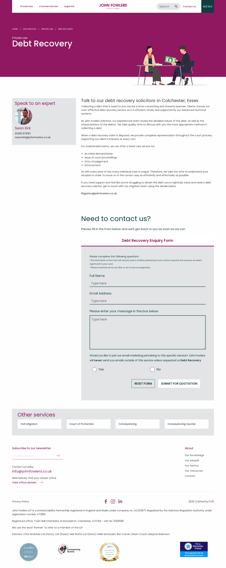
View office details (24, 482)
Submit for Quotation (179, 383)
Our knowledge (194, 455)
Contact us (189, 6)
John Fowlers (113, 6)
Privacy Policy (20, 501)
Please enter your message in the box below (124, 311)
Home (15, 29)
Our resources (194, 470)
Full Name (97, 276)
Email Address (101, 293)
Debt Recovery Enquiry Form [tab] (147, 240)
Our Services (29, 29)
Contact (190, 476)
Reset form (143, 383)
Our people (192, 460)
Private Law (47, 29)
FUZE (211, 501)
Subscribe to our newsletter (31, 448)
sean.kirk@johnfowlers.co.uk (33, 137)
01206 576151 (23, 133)
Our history (192, 465)
